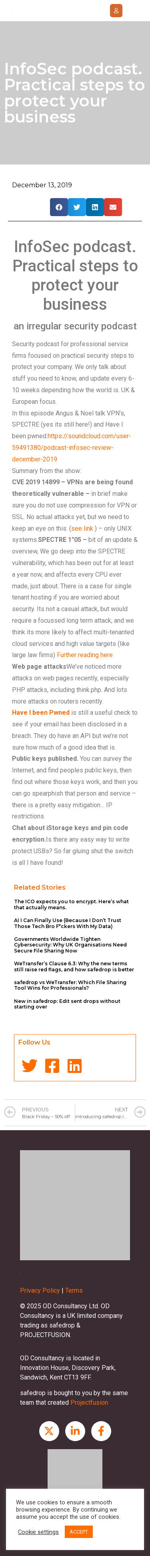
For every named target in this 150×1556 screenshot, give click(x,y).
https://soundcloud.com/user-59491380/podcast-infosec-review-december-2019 (71, 447)
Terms (74, 1290)
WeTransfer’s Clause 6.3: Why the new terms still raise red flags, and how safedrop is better (74, 966)
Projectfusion (89, 1402)
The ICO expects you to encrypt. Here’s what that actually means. (71, 904)
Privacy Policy (40, 1290)
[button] (116, 10)
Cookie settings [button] (38, 1532)
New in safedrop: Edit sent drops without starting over (67, 1004)
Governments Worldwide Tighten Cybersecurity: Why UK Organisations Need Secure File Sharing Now (70, 945)
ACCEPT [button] (79, 1532)
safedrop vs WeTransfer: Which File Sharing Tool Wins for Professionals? (70, 985)
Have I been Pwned (41, 712)
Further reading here (85, 655)
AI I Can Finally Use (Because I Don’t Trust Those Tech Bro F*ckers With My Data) (67, 923)
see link (82, 528)
